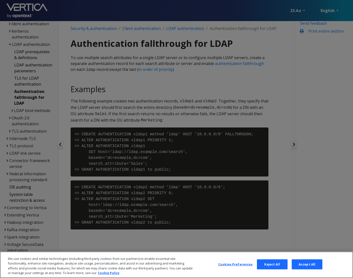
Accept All (307, 270)
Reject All (272, 270)
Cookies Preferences (235, 270)
